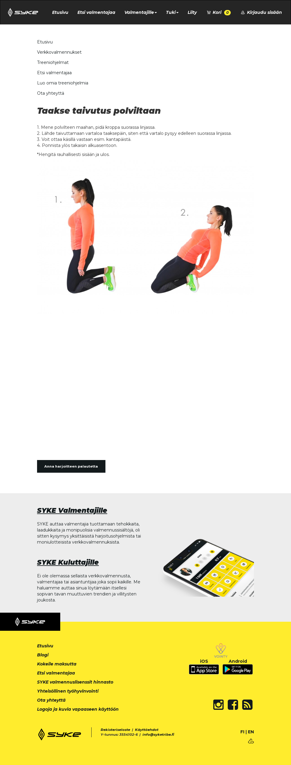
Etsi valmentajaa (96, 12)
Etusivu (60, 12)
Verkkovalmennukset (59, 52)
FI (242, 732)
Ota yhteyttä (50, 93)
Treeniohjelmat (53, 62)
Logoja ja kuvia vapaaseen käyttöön (78, 709)
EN (251, 732)
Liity (192, 12)
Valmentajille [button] (140, 12)
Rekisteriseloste (115, 730)
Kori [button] (218, 12)
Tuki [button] (172, 12)
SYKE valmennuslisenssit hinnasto (75, 682)
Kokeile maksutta (57, 664)
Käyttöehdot (146, 730)
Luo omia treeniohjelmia (62, 83)
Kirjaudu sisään (261, 12)
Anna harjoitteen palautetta (71, 466)
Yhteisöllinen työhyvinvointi (68, 691)
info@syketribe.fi (158, 734)
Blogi (42, 655)
